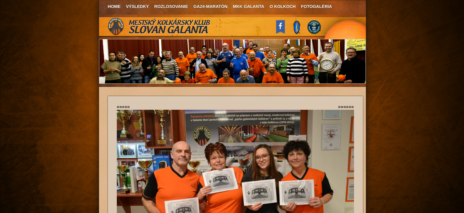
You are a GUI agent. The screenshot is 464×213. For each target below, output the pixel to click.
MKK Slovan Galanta (159, 26)
